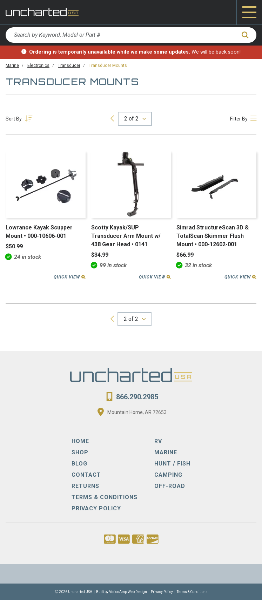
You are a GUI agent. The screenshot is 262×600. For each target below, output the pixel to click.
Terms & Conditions (192, 592)
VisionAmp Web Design (128, 592)
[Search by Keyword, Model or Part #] (121, 35)
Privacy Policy (162, 592)
